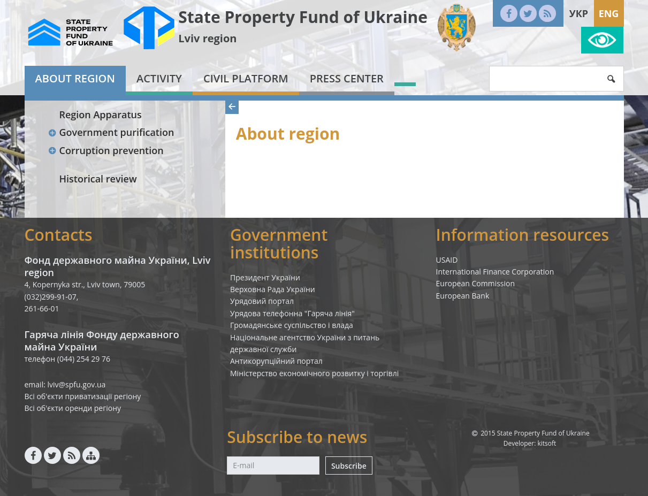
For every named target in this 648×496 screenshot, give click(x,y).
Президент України (265, 277)
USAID (447, 260)
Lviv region (207, 38)
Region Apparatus (100, 114)
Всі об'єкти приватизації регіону (83, 396)
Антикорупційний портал (276, 361)
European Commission (475, 283)
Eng (609, 13)
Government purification (111, 132)
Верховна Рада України (272, 289)
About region (75, 78)
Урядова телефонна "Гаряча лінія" (292, 313)
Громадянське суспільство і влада (291, 325)
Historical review (98, 178)
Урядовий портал (262, 301)
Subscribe (349, 466)
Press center (347, 78)
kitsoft (546, 443)
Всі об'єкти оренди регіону (73, 408)
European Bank (463, 296)
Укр (578, 13)
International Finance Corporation (495, 271)
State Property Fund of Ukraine (303, 17)
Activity (159, 78)
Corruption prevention (106, 150)
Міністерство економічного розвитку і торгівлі (314, 373)
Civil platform (245, 78)
